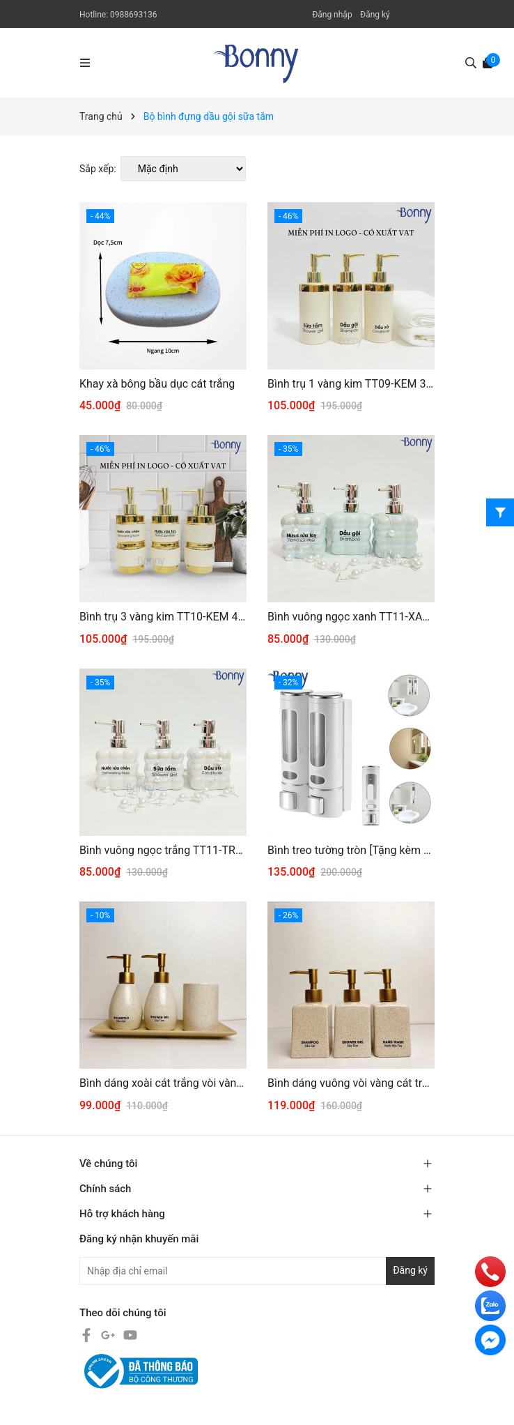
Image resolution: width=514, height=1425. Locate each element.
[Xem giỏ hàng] (487, 62)
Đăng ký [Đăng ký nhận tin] (410, 1270)
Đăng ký (375, 15)
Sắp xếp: (97, 168)
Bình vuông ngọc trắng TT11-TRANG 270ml (163, 850)
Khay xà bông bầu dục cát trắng (157, 383)
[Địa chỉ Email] (257, 1271)
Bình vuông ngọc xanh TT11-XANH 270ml (351, 616)
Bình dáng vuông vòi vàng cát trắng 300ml (351, 1083)
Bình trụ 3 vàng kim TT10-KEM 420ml (163, 616)
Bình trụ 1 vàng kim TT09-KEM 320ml (351, 383)
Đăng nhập (332, 15)
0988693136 (133, 15)
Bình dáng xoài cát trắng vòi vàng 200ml (163, 1083)
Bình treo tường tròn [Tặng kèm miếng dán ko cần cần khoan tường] (351, 850)
